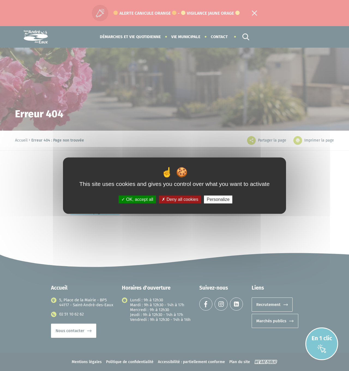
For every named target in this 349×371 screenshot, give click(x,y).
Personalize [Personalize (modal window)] (218, 199)
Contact (219, 36)
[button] (130, 36)
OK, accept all (137, 199)
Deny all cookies (180, 199)
